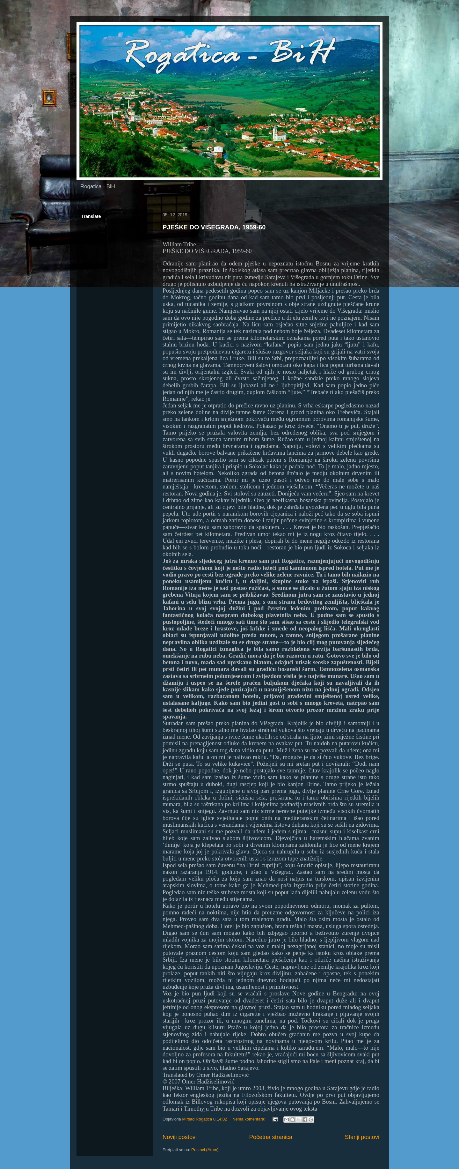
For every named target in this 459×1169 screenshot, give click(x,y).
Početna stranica (270, 1137)
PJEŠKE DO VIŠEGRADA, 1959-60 (214, 227)
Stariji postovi (362, 1137)
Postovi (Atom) (204, 1149)
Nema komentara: (249, 1119)
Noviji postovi (180, 1137)
